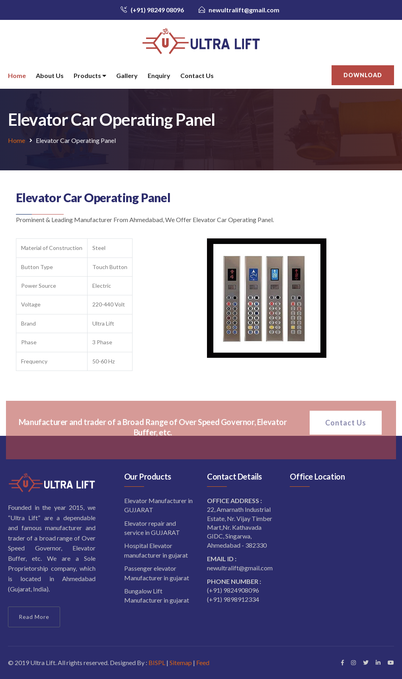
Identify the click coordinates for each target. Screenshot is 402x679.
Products (90, 76)
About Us (50, 75)
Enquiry (159, 75)
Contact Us (197, 75)
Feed (202, 662)
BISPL (156, 662)
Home (17, 75)
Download (362, 75)
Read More (34, 616)
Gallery (127, 75)
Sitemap (181, 662)
